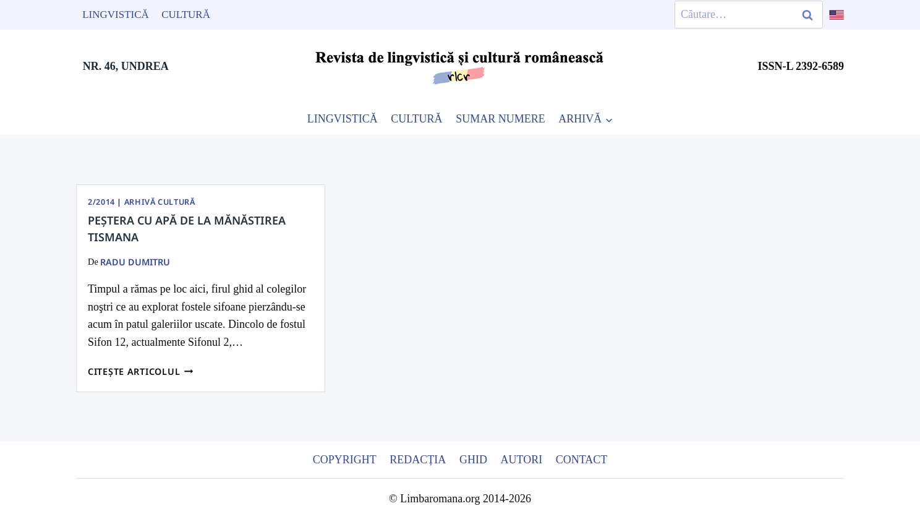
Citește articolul (141, 371)
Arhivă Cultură (159, 202)
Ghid (473, 459)
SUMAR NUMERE (500, 119)
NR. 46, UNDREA (126, 66)
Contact (582, 459)
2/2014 (101, 202)
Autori (521, 459)
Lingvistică (115, 14)
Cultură (185, 14)
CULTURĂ (416, 119)
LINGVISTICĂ (342, 119)
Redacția (418, 459)
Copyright (345, 459)
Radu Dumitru (135, 262)
